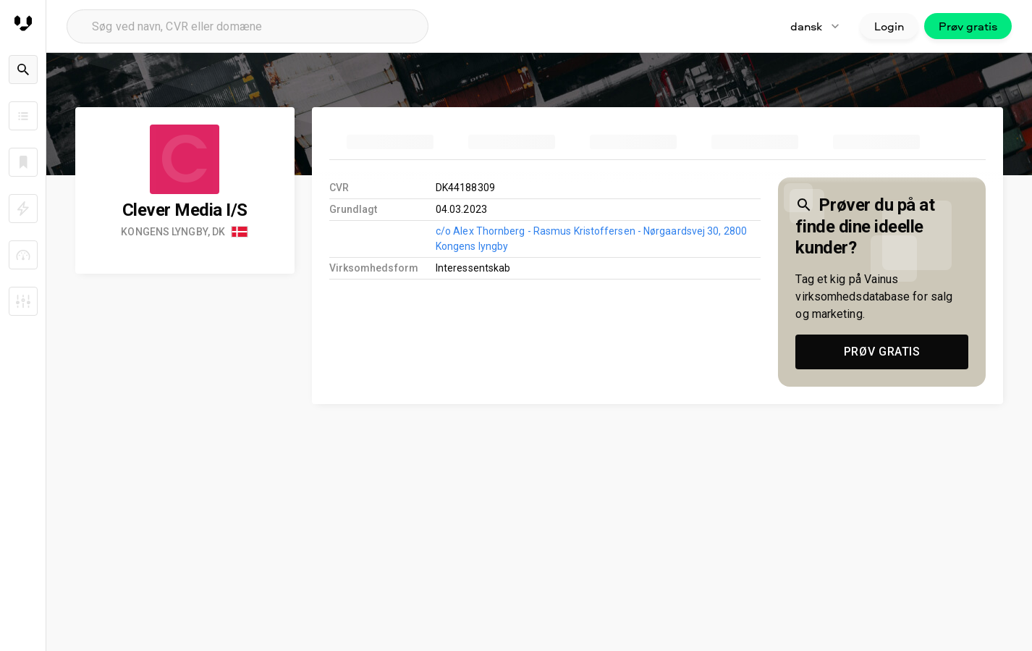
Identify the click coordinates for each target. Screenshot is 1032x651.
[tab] (390, 142)
